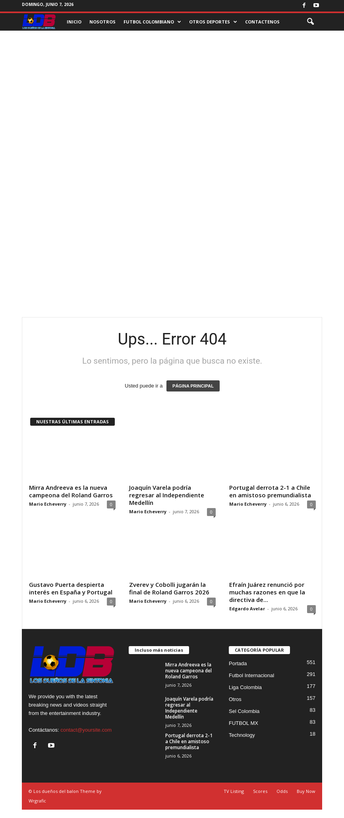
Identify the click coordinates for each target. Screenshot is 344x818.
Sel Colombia (244, 711)
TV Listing (234, 791)
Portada (238, 663)
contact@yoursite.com (86, 730)
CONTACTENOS (262, 22)
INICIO (74, 22)
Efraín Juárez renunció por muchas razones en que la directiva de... (267, 592)
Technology (242, 735)
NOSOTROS (102, 22)
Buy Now (306, 791)
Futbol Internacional (251, 675)
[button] (310, 22)
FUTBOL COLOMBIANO (152, 22)
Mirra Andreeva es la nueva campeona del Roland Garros (71, 491)
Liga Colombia (245, 687)
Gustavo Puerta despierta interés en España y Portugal (70, 588)
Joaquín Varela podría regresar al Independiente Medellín (166, 494)
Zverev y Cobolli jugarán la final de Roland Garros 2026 (169, 588)
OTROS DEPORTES (213, 22)
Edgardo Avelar (247, 609)
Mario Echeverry (47, 504)
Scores (260, 791)
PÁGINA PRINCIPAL (193, 386)
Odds (282, 791)
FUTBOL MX (243, 723)
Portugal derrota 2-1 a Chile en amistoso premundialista (270, 491)
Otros (235, 699)
